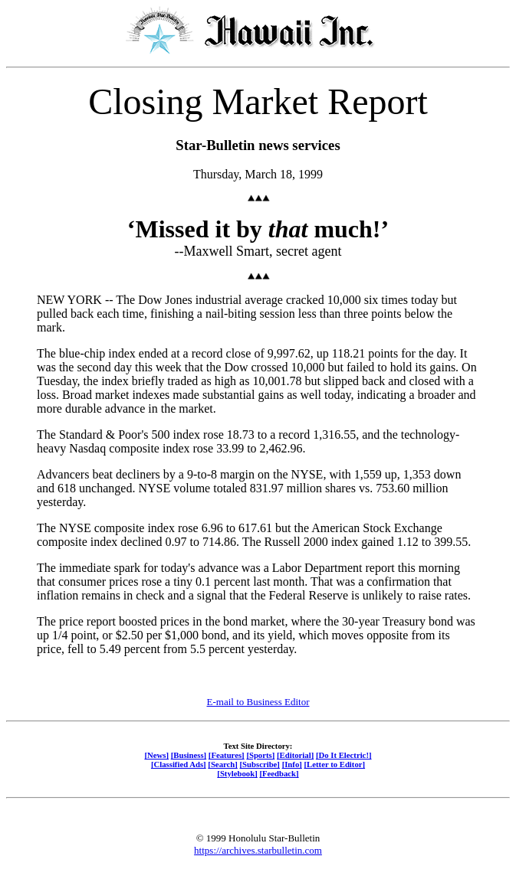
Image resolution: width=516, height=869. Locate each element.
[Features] (227, 755)
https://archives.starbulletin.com (258, 850)
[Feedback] (278, 773)
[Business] (188, 755)
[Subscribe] (260, 764)
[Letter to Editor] (335, 764)
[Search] (223, 764)
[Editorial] (295, 755)
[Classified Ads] (178, 764)
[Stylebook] (237, 773)
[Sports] (260, 755)
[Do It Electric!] (344, 755)
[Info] (292, 764)
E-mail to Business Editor (258, 701)
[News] (156, 755)
